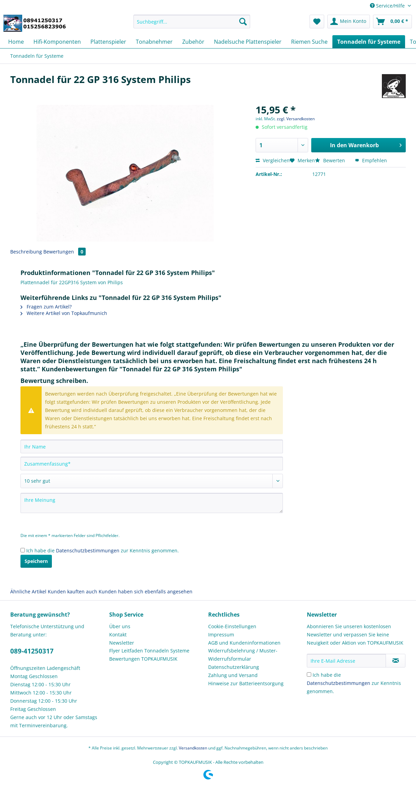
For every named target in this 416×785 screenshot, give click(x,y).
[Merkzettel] (317, 21)
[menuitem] (191, 25)
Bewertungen (64, 251)
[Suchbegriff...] (191, 21)
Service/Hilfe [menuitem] (388, 5)
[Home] (16, 41)
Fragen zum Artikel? (46, 306)
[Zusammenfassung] (151, 463)
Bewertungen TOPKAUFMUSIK (143, 659)
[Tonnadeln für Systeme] (368, 41)
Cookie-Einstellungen (232, 626)
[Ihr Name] (151, 446)
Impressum (221, 634)
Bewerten (330, 160)
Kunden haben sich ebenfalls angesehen (145, 591)
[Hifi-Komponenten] (57, 41)
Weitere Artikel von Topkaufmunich (63, 313)
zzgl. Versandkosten (296, 119)
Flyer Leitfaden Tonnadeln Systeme (149, 650)
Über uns (119, 626)
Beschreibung (26, 251)
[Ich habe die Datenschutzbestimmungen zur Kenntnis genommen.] (22, 550)
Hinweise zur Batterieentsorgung (246, 683)
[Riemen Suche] (309, 41)
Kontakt (118, 634)
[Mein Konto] (348, 21)
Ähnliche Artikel (28, 591)
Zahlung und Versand (233, 675)
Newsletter (121, 642)
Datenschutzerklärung (233, 667)
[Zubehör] (193, 41)
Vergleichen (273, 160)
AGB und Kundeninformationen (244, 642)
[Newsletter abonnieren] (395, 660)
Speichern (36, 561)
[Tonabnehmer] (154, 41)
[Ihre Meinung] (151, 503)
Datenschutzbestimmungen (87, 550)
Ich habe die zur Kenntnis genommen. (102, 550)
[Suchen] (243, 21)
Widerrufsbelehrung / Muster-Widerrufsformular (242, 654)
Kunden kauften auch (72, 591)
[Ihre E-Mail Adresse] (346, 660)
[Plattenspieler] (108, 41)
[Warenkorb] (392, 21)
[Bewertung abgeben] (151, 481)
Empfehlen (371, 160)
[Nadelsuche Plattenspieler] (247, 41)
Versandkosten (193, 748)
